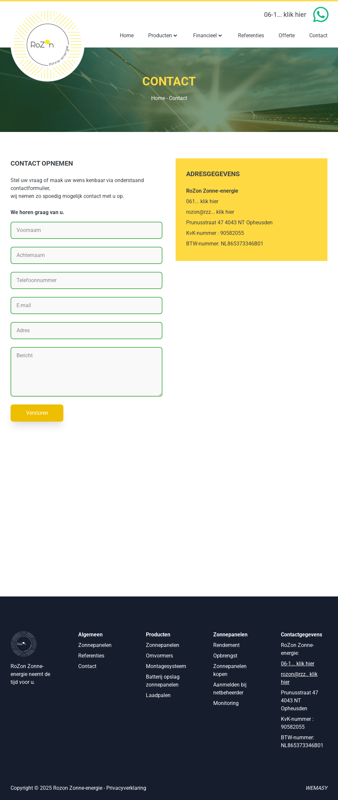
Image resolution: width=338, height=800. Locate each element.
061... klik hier (202, 201)
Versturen (37, 413)
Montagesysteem (166, 666)
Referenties (91, 656)
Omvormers (159, 656)
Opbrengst (225, 656)
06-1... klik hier (285, 14)
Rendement (226, 645)
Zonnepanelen (95, 645)
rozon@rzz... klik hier (210, 212)
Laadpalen (158, 695)
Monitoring (226, 703)
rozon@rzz (293, 674)
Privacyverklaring (126, 788)
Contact (87, 666)
